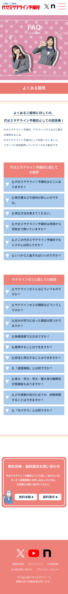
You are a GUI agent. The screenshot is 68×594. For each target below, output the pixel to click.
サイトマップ (35, 564)
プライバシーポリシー (48, 569)
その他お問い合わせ (21, 569)
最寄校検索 (18, 564)
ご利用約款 (52, 564)
